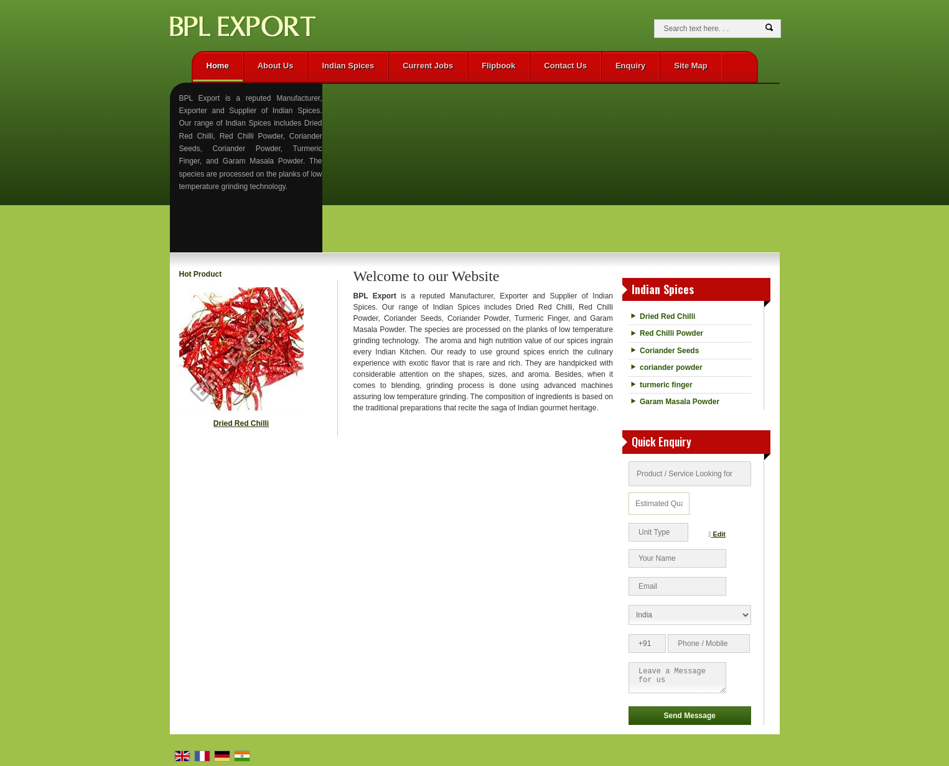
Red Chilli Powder (671, 333)
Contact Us (565, 65)
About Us (276, 65)
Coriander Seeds (669, 350)
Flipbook (498, 65)
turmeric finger (666, 385)
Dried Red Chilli (241, 423)
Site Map (690, 65)
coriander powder (671, 367)
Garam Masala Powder (679, 401)
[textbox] (658, 532)
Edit (717, 534)
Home (218, 65)
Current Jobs (428, 65)
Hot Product (200, 274)
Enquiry (630, 65)
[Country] (690, 615)
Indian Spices (348, 65)
